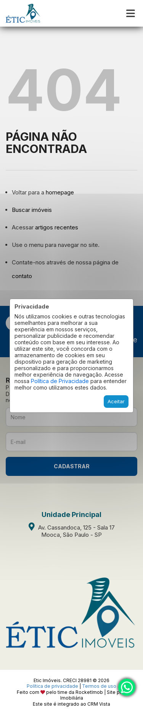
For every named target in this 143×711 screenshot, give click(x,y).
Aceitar (116, 401)
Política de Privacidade (60, 381)
